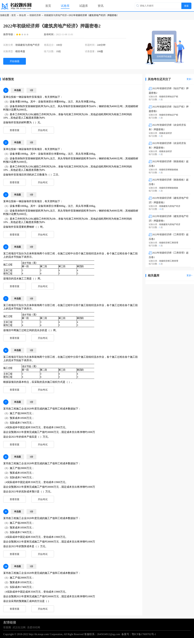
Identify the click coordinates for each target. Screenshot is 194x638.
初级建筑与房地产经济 (55, 15)
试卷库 (65, 5)
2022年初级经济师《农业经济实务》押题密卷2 (167, 127)
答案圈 (7, 627)
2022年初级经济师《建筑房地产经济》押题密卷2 (169, 200)
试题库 (83, 5)
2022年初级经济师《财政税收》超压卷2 (169, 163)
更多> (189, 79)
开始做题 (14, 61)
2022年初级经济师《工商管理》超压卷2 (169, 236)
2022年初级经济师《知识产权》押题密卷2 (169, 90)
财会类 (22, 15)
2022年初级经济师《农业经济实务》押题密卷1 (167, 145)
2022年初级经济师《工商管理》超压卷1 (169, 255)
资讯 (100, 5)
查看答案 (14, 130)
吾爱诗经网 (33, 627)
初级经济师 (35, 15)
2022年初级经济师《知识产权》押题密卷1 (169, 108)
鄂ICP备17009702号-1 (144, 634)
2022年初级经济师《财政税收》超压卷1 (169, 182)
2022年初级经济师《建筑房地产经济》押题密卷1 (169, 218)
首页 (48, 5)
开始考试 (43, 130)
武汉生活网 (19, 627)
